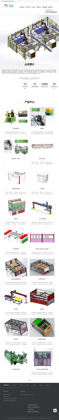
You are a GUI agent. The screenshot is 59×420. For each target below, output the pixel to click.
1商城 (29, 394)
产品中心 (33, 7)
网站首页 (22, 7)
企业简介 (21, 385)
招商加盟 (44, 7)
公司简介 (27, 7)
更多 (29, 380)
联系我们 (50, 7)
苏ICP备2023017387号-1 (33, 418)
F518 (32, 394)
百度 (21, 394)
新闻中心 (39, 7)
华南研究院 (25, 394)
